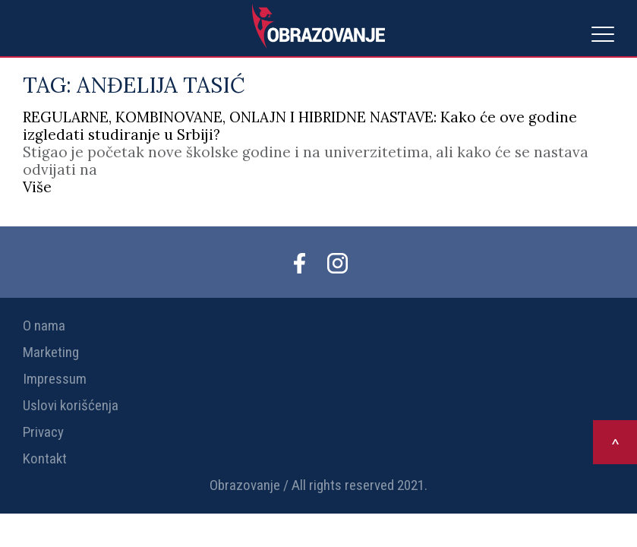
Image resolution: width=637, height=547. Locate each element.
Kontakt (45, 458)
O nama (44, 325)
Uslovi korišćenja (70, 405)
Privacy (43, 432)
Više (37, 187)
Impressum (55, 378)
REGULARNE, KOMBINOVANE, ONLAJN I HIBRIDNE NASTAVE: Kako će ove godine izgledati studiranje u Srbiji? (300, 126)
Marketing (51, 352)
